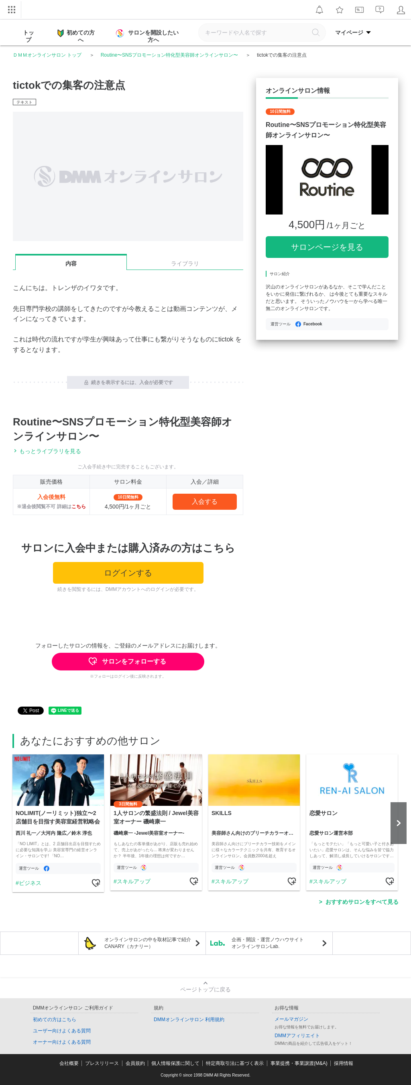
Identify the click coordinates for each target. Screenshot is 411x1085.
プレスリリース (102, 1063)
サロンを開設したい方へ (148, 36)
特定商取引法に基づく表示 (235, 1063)
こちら (78, 506)
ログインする (128, 572)
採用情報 (343, 1063)
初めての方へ (76, 36)
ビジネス (30, 883)
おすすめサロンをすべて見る (362, 902)
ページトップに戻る (205, 989)
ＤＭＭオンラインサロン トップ (47, 55)
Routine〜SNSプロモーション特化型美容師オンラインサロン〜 (169, 55)
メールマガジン (291, 1019)
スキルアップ (134, 881)
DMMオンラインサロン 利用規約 (189, 1019)
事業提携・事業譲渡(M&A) (299, 1063)
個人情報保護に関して (175, 1063)
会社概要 (69, 1063)
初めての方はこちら (54, 1019)
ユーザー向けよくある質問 (62, 1031)
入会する (205, 501)
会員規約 (135, 1063)
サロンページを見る (327, 247)
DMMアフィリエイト (297, 1035)
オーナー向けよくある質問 (62, 1042)
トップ (28, 36)
